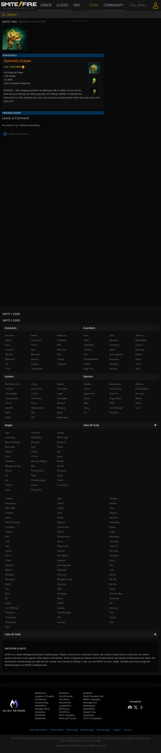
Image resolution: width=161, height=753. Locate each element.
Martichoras (37, 407)
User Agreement (38, 729)
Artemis (9, 512)
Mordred (9, 579)
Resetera (64, 693)
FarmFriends (66, 696)
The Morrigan (64, 612)
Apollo (60, 507)
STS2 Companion (92, 718)
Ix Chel (34, 456)
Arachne (9, 335)
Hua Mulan (63, 555)
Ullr (59, 617)
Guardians (89, 328)
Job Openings (87, 729)
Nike (86, 403)
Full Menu (138, 10)
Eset (7, 541)
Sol (110, 603)
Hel (59, 451)
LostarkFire (65, 705)
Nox (33, 466)
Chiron (60, 531)
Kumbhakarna (91, 359)
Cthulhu (88, 349)
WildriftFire (40, 705)
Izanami (61, 560)
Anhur (60, 503)
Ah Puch (35, 432)
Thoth (60, 480)
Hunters (9, 376)
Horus (87, 398)
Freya (60, 446)
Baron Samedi (12, 522)
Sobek (60, 603)
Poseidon (62, 593)
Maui (138, 359)
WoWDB (87, 693)
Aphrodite (10, 507)
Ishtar (8, 560)
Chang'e (35, 442)
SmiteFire (40, 712)
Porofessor (41, 699)
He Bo (34, 451)
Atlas (7, 517)
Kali (111, 565)
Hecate (61, 550)
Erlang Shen (141, 388)
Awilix (60, 517)
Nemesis (61, 584)
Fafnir (112, 349)
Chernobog (11, 393)
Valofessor (40, 718)
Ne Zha (113, 579)
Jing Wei (9, 565)
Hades (8, 550)
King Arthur (115, 398)
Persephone (37, 470)
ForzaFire (64, 699)
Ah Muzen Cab (12, 384)
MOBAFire (40, 693)
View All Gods (80, 634)
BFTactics (64, 708)
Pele (7, 593)
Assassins (10, 328)
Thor (111, 612)
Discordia (114, 536)
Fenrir (60, 541)
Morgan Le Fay (64, 579)
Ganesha (114, 541)
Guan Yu (113, 546)
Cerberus (10, 527)
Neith (8, 584)
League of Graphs (44, 696)
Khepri (8, 569)
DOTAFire (40, 715)
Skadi (8, 417)
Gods (94, 5)
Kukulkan (62, 569)
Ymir (111, 622)
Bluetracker (89, 705)
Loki (111, 569)
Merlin (112, 574)
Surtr (138, 407)
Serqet (60, 359)
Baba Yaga (62, 437)
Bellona (61, 522)
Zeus (7, 626)
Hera (7, 456)
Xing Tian (88, 368)
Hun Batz (114, 555)
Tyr (85, 412)
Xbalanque (10, 622)
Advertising (72, 729)
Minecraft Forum (68, 718)
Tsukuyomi (10, 617)
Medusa (9, 574)
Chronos (61, 442)
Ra (6, 598)
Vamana (113, 412)
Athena (113, 512)
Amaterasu (11, 503)
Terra (138, 364)
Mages (9, 425)
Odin (59, 588)
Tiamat (8, 484)
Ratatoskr (114, 598)
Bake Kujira (141, 340)
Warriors (88, 376)
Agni (59, 498)
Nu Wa (112, 584)
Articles (128, 729)
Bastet (8, 340)
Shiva (86, 407)
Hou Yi (8, 555)
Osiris (112, 588)
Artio (59, 512)
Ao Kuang (10, 437)
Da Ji (7, 536)
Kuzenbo (113, 359)
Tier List (77, 10)
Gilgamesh (62, 546)
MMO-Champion (92, 699)
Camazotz (36, 340)
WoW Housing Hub (93, 696)
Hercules (114, 550)
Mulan (138, 398)
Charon (9, 531)
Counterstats (42, 702)
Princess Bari (116, 593)
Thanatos (10, 612)
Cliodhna (61, 340)
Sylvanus (113, 607)
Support (117, 729)
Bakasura (62, 335)
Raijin (34, 475)
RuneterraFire (42, 708)
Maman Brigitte (39, 461)
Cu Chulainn (115, 388)
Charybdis (62, 388)
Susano (61, 607)
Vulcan (112, 617)
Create (46, 5)
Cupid (112, 531)
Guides (63, 5)
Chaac (112, 527)
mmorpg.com (90, 702)
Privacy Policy (56, 729)
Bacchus (113, 517)
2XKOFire (64, 712)
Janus (112, 560)
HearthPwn (89, 708)
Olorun (8, 470)
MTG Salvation (67, 715)
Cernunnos (63, 527)
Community (113, 5)
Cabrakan (114, 522)
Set (7, 364)
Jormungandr (64, 565)
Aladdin (113, 498)
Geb (7, 546)
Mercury (61, 574)
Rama (60, 598)
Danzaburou (63, 536)
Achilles (9, 498)
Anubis (112, 503)
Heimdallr (62, 398)
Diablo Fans (89, 712)
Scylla (8, 603)
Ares (111, 507)
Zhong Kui (36, 489)
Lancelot (9, 349)
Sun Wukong (11, 607)
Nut (7, 588)
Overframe (88, 715)
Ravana (35, 359)
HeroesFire (65, 702)
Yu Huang (62, 484)
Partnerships (103, 729)
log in (17, 125)
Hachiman (36, 398)
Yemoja (61, 622)
